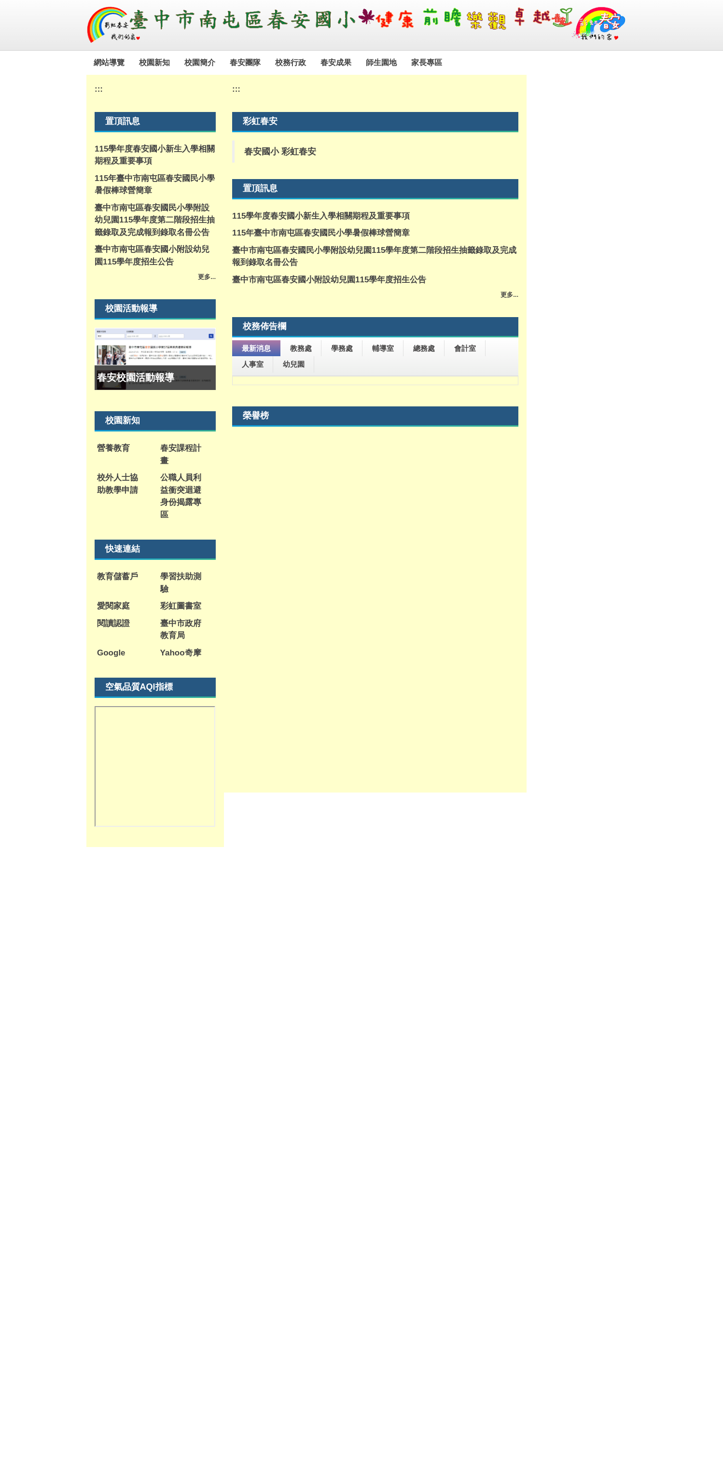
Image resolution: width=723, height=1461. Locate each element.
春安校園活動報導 (135, 377)
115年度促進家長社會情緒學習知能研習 (320, 393)
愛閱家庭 (113, 606)
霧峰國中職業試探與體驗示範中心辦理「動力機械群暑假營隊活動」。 (375, 527)
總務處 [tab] (424, 348)
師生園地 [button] (403, 62)
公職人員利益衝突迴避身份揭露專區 (180, 496)
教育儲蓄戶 (117, 576)
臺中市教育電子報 (371, 1150)
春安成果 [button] (358, 62)
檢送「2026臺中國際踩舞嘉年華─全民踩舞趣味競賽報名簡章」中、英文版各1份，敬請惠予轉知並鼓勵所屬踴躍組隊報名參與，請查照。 (374, 446)
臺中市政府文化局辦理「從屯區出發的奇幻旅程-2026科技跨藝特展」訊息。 (373, 551)
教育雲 (421, 1126)
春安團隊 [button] (267, 62)
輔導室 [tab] (383, 348)
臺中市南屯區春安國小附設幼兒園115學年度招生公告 (152, 255)
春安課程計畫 (180, 454)
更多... (207, 276)
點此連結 (456, 1416)
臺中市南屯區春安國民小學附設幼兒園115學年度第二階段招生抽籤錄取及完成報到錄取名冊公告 (155, 220)
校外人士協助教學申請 (117, 484)
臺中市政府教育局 (180, 629)
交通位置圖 (269, 1353)
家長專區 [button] (448, 62)
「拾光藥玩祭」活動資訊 (293, 591)
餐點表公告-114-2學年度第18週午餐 (313, 574)
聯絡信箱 (311, 1353)
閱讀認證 (113, 623)
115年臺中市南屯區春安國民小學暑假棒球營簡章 (155, 184)
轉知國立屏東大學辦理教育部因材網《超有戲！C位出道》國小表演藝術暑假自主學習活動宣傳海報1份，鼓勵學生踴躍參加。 (374, 416)
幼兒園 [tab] (294, 364)
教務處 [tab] (301, 348)
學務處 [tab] (342, 348)
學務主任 (432, 1364)
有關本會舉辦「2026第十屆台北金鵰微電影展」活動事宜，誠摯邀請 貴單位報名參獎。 (372, 475)
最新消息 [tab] (256, 348)
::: (97, 62)
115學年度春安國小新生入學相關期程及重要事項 (155, 155)
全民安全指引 (313, 1222)
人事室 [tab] (253, 364)
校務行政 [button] (312, 62)
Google (111, 652)
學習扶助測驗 (180, 583)
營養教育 (113, 448)
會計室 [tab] (465, 348)
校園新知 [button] (176, 62)
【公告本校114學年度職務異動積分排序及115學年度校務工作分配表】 (368, 504)
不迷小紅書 (255, 1230)
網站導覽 (131, 62)
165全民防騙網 (491, 1145)
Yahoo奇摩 (180, 652)
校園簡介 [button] (222, 62)
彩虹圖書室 (180, 606)
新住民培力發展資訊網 (255, 1150)
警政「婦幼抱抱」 (371, 1222)
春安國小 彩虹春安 (280, 151)
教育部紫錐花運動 (313, 1150)
